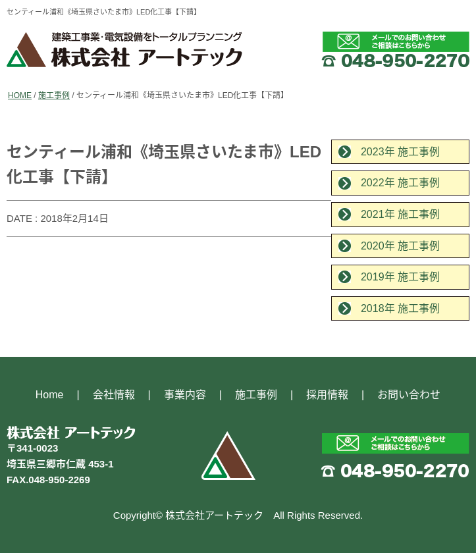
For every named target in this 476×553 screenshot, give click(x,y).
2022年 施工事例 (400, 182)
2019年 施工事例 (400, 276)
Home (50, 394)
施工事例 (54, 95)
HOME (20, 95)
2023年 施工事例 (400, 151)
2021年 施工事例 (400, 214)
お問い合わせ (408, 394)
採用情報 (327, 394)
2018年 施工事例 (400, 308)
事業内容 (185, 394)
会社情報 (114, 394)
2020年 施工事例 (400, 245)
